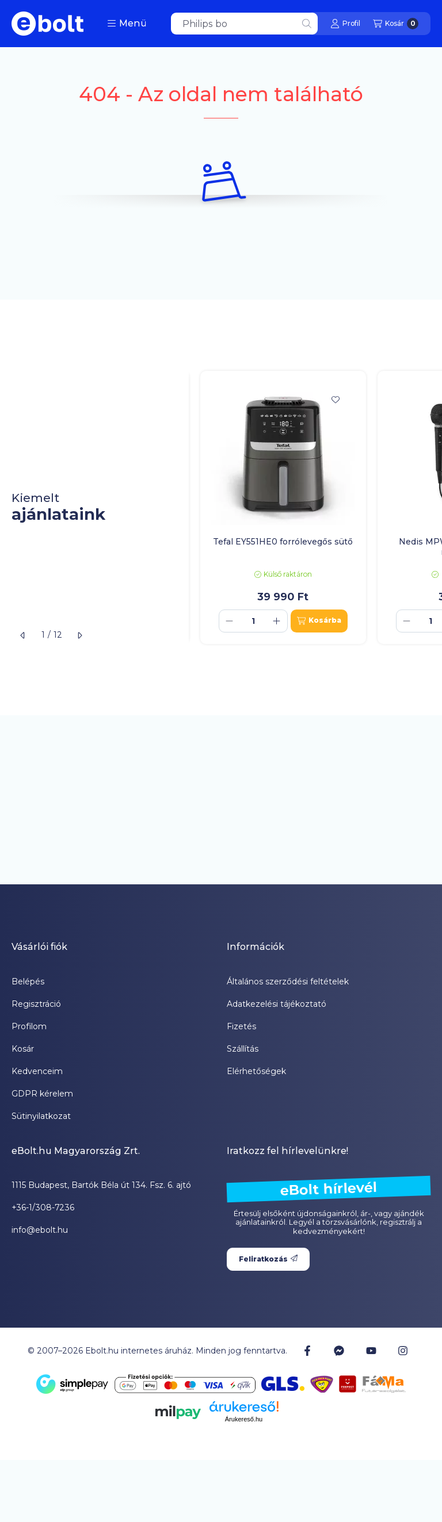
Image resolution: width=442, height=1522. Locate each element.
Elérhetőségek (256, 1071)
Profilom (29, 1026)
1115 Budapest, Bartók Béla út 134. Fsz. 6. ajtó (101, 1185)
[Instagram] (402, 1350)
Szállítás (242, 1049)
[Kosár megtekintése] (395, 23)
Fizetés (241, 1026)
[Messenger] (338, 1350)
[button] (127, 23)
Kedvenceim (37, 1071)
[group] (315, 507)
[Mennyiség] (253, 621)
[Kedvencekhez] (335, 399)
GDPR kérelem (42, 1093)
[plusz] (276, 621)
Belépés (28, 981)
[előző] (23, 635)
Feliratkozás (268, 1259)
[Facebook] (307, 1350)
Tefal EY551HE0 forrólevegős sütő (283, 541)
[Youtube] (371, 1350)
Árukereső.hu (243, 1419)
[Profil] (345, 23)
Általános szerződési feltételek (288, 981)
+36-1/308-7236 (43, 1207)
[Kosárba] (319, 620)
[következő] (79, 635)
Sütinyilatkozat (41, 1116)
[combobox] (244, 23)
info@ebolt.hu (40, 1230)
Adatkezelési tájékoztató (276, 1004)
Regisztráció (36, 1004)
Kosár (23, 1049)
